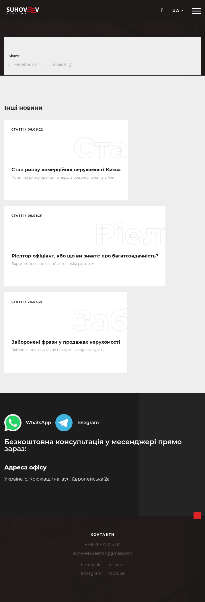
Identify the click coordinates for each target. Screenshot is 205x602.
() (26, 64)
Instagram (91, 573)
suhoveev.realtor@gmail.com (102, 553)
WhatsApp (27, 422)
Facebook (90, 564)
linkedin (115, 564)
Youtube (116, 573)
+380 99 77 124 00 (102, 544)
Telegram (77, 422)
